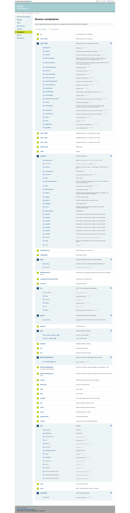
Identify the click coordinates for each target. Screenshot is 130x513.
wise (41, 488)
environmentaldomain (51, 181)
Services (19, 35)
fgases (42, 315)
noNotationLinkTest (50, 450)
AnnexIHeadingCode (50, 361)
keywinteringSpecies (50, 67)
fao (41, 288)
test (41, 425)
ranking (47, 102)
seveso (42, 421)
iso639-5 (47, 200)
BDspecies (48, 47)
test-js (46, 454)
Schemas (19, 29)
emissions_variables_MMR (52, 335)
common (43, 156)
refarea (47, 303)
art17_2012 (43, 137)
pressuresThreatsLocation (52, 98)
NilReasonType (49, 211)
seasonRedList (49, 113)
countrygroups (49, 171)
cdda (41, 151)
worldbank (43, 493)
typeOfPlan (48, 127)
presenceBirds (49, 95)
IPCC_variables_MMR (50, 338)
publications (44, 416)
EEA (23, 1)
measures (47, 70)
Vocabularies (21, 32)
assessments (48, 160)
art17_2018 (43, 142)
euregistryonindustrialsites (49, 279)
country (47, 497)
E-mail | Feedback (22, 507)
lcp (41, 403)
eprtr (41, 259)
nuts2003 (47, 214)
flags (46, 296)
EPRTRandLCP (45, 272)
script (46, 240)
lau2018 (42, 398)
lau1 (41, 389)
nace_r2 (47, 206)
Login (99, 1)
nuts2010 (47, 221)
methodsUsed (48, 88)
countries (47, 54)
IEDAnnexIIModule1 (46, 357)
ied (41, 353)
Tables (18, 23)
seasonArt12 (48, 110)
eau (46, 440)
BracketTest (48, 433)
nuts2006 (47, 217)
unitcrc (47, 310)
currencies (48, 174)
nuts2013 (47, 224)
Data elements (21, 26)
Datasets (19, 19)
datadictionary (45, 250)
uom (41, 484)
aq (41, 34)
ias (41, 348)
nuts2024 (47, 234)
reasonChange (49, 105)
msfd (42, 407)
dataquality (44, 255)
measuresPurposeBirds (51, 81)
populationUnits (49, 91)
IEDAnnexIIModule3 (46, 367)
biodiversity (44, 147)
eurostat (43, 283)
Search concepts (54, 29)
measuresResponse (50, 84)
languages (48, 203)
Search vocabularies (42, 29)
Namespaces (20, 38)
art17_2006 (43, 133)
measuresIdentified (50, 74)
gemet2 (42, 326)
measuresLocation (50, 77)
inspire (42, 380)
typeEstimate (48, 124)
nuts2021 (47, 230)
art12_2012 (43, 39)
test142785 (48, 457)
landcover (43, 384)
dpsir (46, 178)
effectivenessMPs (49, 58)
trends (46, 120)
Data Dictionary (29, 13)
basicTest (47, 430)
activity (47, 263)
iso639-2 (47, 193)
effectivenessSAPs (50, 62)
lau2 (41, 393)
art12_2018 (43, 43)
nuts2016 (47, 227)
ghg (41, 331)
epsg (46, 185)
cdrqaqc (47, 51)
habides (42, 343)
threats (47, 117)
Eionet (23, 13)
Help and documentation (23, 16)
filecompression (49, 189)
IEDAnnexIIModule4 (46, 373)
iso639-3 (47, 197)
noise (42, 412)
